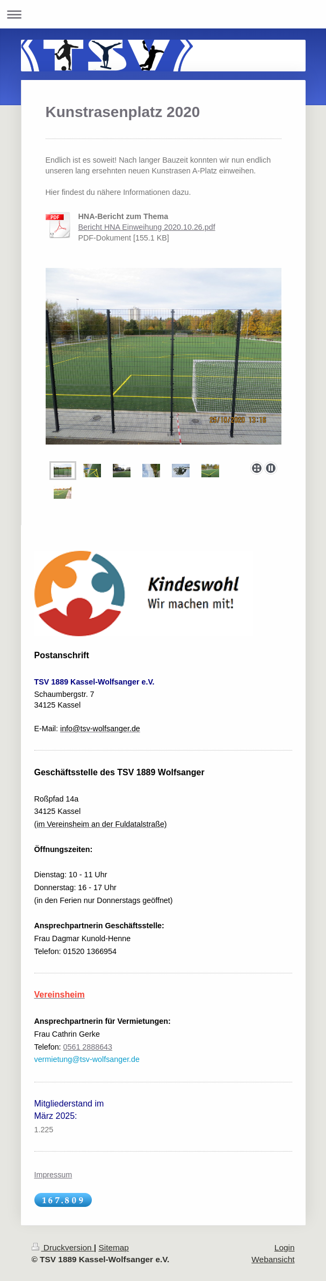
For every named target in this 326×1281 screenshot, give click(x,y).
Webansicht (272, 1259)
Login (284, 1247)
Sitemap (113, 1247)
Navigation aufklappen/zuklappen (163, 14)
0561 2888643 (87, 1047)
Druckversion (63, 1247)
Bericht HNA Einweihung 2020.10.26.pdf (146, 227)
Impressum (53, 1174)
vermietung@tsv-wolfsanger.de (87, 1059)
